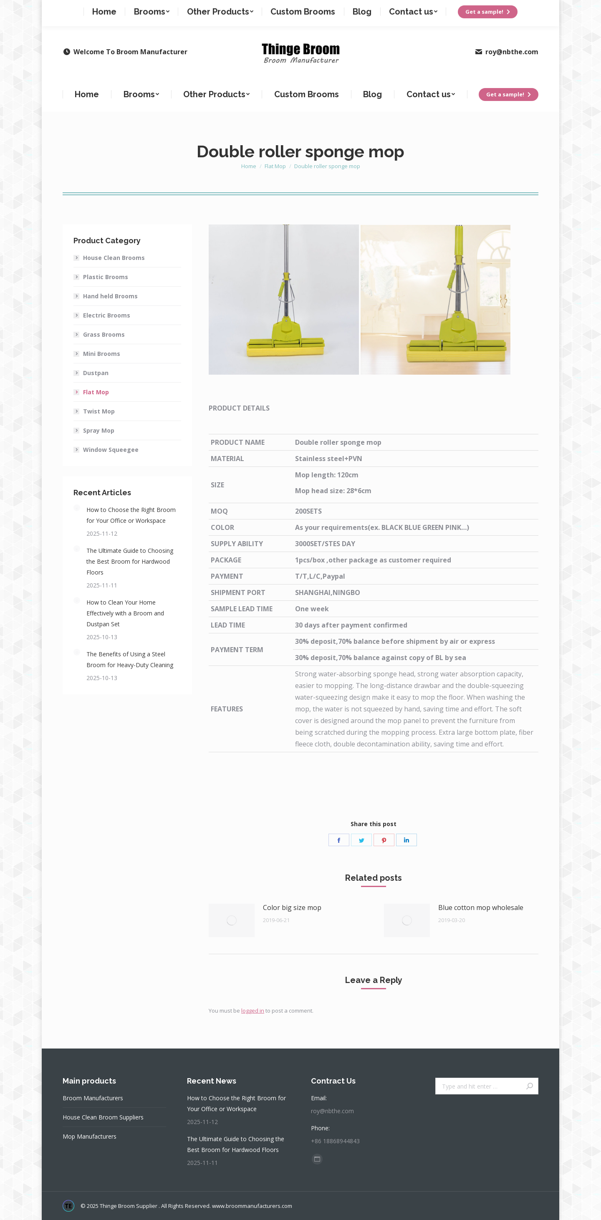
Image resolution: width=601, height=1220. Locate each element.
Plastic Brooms (105, 277)
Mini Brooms (101, 354)
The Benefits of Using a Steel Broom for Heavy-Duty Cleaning (129, 659)
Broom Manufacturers (93, 1098)
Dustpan (96, 373)
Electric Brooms (106, 315)
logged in (252, 1010)
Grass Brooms (104, 334)
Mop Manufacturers (89, 1136)
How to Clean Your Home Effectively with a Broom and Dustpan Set (125, 613)
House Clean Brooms (114, 258)
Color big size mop (292, 907)
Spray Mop (98, 430)
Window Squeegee (111, 450)
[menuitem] (87, 94)
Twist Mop (99, 411)
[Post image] (232, 920)
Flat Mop (96, 392)
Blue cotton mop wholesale (480, 907)
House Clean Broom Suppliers (103, 1117)
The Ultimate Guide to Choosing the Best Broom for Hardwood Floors (129, 561)
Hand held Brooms (110, 296)
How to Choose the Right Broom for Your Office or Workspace (131, 515)
